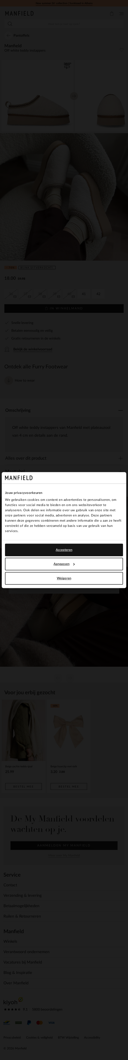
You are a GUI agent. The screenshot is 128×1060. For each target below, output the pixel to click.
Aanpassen (64, 564)
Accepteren (64, 549)
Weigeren (64, 578)
